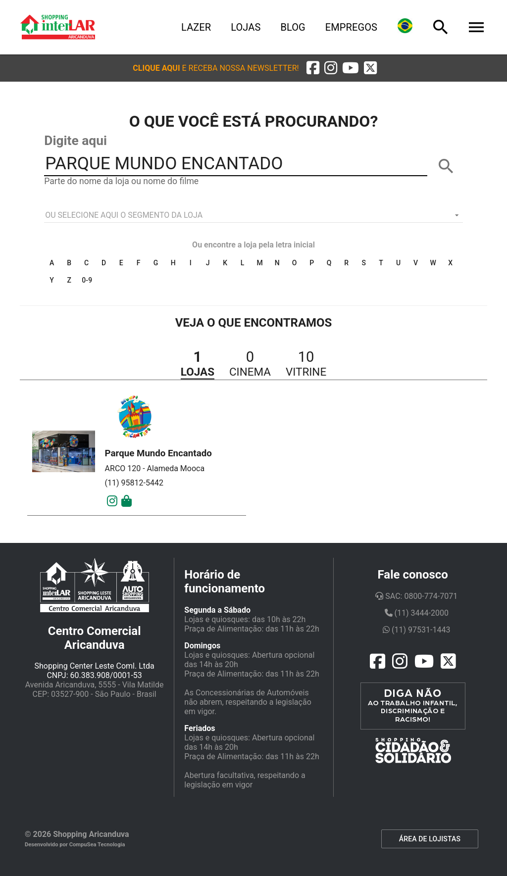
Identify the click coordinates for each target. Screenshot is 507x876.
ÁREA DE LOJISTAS (429, 839)
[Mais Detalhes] (126, 501)
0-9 (87, 280)
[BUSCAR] (446, 166)
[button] (216, 68)
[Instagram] (112, 501)
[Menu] (476, 27)
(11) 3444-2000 (417, 613)
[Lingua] (405, 27)
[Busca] (441, 27)
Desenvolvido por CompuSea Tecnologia (75, 844)
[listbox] (253, 215)
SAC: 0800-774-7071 (416, 596)
